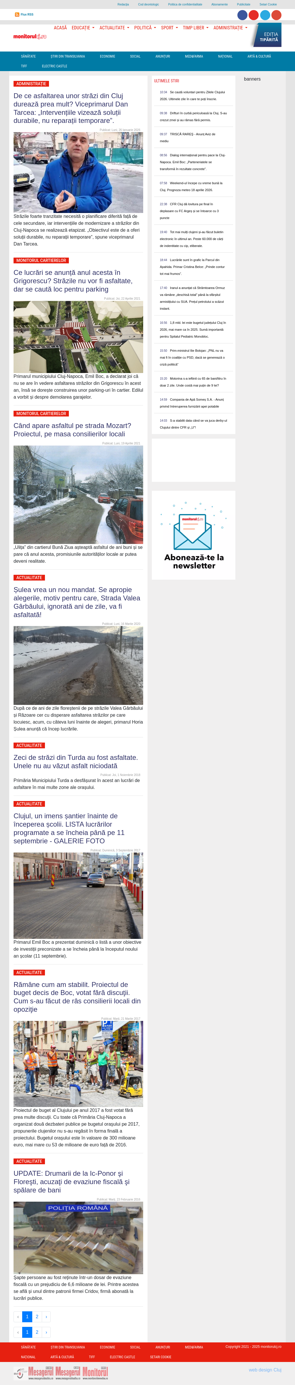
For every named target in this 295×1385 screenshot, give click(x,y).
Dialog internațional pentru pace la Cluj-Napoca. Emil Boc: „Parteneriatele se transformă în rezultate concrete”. (193, 162)
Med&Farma (194, 56)
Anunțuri (163, 56)
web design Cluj (265, 1369)
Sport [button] (167, 28)
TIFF (24, 66)
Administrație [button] (228, 28)
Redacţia (123, 4)
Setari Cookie (268, 4)
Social (135, 56)
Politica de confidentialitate (185, 4)
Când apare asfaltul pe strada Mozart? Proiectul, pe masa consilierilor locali (72, 430)
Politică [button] (143, 28)
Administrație (31, 83)
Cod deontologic (148, 4)
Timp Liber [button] (194, 28)
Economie (107, 56)
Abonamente (219, 4)
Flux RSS (27, 14)
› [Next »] (46, 1316)
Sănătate (28, 56)
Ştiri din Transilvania (68, 56)
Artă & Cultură (259, 56)
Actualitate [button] (112, 28)
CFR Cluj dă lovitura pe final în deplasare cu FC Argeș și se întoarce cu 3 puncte (189, 211)
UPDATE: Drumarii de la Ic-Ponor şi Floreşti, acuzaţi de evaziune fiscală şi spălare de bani (72, 1181)
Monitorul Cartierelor (41, 260)
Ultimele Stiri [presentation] (166, 81)
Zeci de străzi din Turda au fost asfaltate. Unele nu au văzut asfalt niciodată (76, 762)
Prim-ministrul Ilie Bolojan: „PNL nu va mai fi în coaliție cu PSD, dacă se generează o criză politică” (192, 357)
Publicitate (243, 4)
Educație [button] (81, 28)
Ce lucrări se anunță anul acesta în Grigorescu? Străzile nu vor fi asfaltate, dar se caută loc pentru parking (73, 281)
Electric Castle (54, 66)
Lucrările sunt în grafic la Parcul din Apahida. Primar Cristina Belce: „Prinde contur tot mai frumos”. (192, 266)
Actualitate (29, 577)
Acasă (60, 28)
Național (225, 56)
